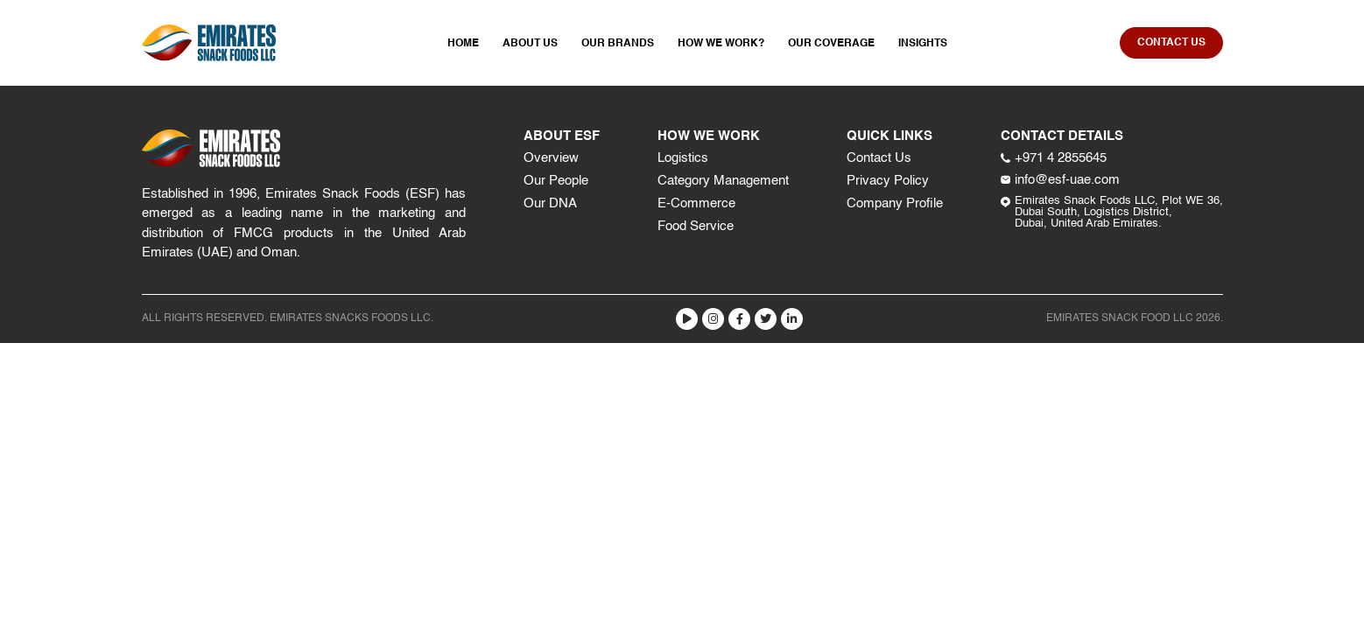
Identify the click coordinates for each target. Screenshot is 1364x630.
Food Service (695, 226)
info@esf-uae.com (1060, 179)
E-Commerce (696, 203)
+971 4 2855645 (1054, 157)
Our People (556, 180)
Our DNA (550, 203)
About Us (530, 43)
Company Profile (895, 203)
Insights (922, 43)
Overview (551, 157)
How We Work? (721, 43)
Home (463, 43)
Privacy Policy (888, 180)
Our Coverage (831, 43)
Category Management (723, 180)
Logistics (682, 157)
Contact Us (879, 157)
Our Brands (617, 43)
